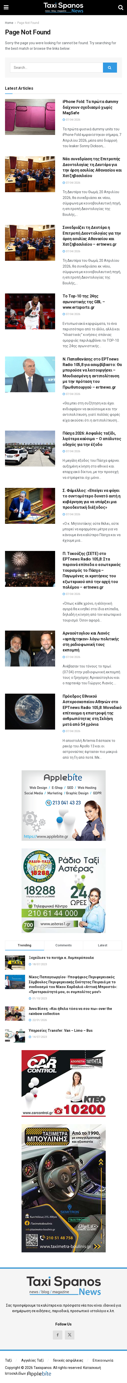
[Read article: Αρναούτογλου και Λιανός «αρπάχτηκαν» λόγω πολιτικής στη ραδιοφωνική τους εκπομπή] (30, 649)
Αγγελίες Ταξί (32, 1360)
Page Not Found (28, 23)
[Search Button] (120, 7)
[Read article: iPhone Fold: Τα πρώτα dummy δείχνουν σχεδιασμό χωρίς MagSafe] (30, 117)
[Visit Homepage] (63, 8)
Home (9, 23)
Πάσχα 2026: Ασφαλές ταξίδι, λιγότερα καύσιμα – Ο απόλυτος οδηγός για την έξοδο (92, 439)
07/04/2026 (71, 119)
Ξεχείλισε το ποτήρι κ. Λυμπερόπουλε (61, 958)
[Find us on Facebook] (57, 1335)
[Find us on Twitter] (69, 1335)
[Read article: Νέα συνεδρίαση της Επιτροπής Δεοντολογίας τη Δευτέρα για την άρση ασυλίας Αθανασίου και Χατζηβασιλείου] (30, 174)
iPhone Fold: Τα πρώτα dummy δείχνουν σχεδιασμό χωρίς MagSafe (90, 107)
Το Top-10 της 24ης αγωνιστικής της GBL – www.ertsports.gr (84, 302)
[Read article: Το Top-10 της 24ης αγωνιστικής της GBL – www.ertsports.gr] (30, 311)
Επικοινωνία (103, 1360)
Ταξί (8, 1360)
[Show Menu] (6, 7)
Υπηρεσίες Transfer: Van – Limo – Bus (61, 1031)
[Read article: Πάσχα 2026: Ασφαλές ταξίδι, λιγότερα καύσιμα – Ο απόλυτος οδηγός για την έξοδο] (30, 449)
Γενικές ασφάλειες (68, 1360)
